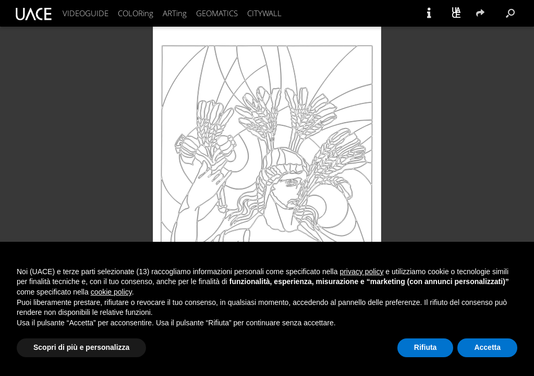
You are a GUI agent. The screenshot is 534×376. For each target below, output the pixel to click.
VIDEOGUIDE (85, 13)
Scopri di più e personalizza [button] (81, 347)
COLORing (135, 13)
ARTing (175, 13)
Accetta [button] (487, 347)
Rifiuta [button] (425, 347)
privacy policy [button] (361, 271)
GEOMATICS (217, 13)
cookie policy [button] (111, 292)
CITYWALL (264, 13)
